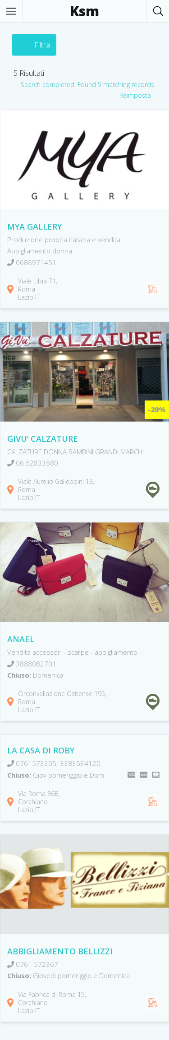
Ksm (84, 11)
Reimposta (135, 95)
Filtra (42, 45)
